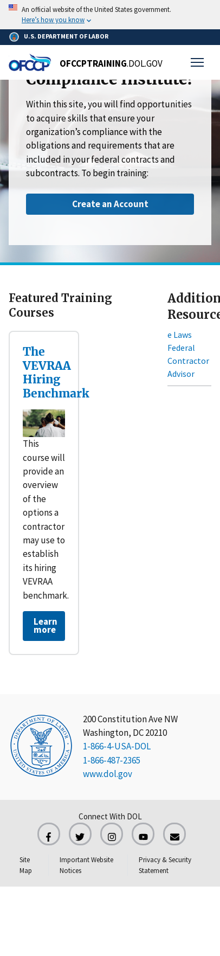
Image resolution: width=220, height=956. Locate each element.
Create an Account (110, 204)
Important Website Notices (86, 865)
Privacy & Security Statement (165, 865)
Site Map (26, 865)
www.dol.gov (107, 774)
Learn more (45, 625)
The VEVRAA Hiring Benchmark (56, 372)
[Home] (86, 62)
